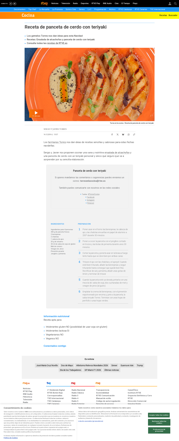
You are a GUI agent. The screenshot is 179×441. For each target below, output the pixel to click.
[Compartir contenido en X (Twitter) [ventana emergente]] (117, 134)
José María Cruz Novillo (47, 365)
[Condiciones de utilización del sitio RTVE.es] (26, 423)
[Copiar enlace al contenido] (134, 134)
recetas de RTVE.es (57, 43)
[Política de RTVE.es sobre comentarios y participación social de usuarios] (147, 423)
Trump (140, 365)
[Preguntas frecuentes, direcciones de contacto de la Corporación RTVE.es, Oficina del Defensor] (129, 423)
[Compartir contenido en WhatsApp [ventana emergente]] (128, 134)
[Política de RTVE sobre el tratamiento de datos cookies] (64, 423)
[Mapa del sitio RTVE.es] (117, 423)
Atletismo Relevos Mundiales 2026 (92, 365)
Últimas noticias (111, 370)
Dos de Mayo (67, 365)
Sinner (114, 365)
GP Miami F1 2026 (93, 370)
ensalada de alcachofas (117, 152)
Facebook (90, 197)
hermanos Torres (57, 142)
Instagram (90, 200)
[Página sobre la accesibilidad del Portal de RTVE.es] (103, 423)
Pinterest (90, 203)
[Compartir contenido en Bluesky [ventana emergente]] (123, 134)
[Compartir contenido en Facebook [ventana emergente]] (112, 134)
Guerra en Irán (127, 365)
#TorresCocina (93, 194)
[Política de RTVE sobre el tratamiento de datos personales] (44, 423)
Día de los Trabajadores (70, 370)
